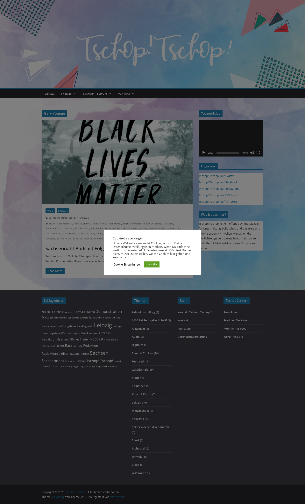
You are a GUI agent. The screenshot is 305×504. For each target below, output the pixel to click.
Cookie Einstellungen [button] (127, 264)
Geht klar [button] (152, 264)
